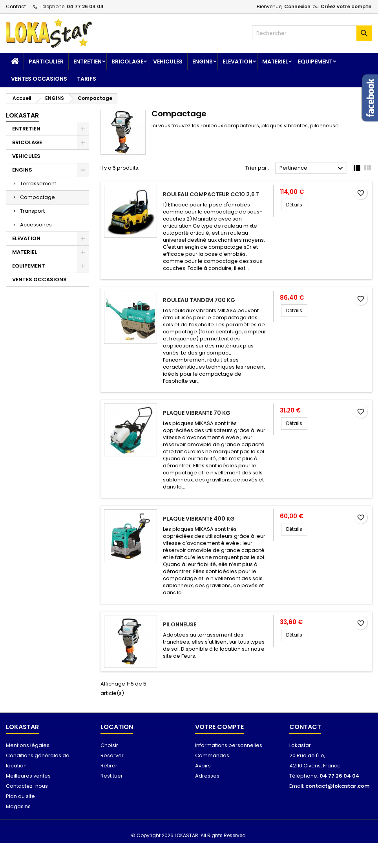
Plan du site (20, 796)
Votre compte (219, 726)
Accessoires (36, 224)
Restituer (111, 776)
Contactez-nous (27, 786)
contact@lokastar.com (337, 786)
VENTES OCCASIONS (39, 79)
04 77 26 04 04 (85, 6)
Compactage (37, 197)
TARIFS (86, 79)
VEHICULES (168, 61)
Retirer (108, 765)
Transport (32, 211)
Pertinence (312, 168)
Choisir (109, 745)
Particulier (46, 61)
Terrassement (38, 183)
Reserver (112, 755)
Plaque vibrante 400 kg (199, 519)
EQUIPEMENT (315, 61)
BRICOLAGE (127, 61)
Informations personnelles (228, 745)
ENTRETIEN (87, 61)
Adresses (207, 776)
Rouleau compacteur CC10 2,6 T (211, 194)
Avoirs (203, 765)
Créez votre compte (346, 6)
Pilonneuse (179, 624)
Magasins (18, 806)
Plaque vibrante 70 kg (196, 413)
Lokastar (22, 115)
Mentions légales (27, 745)
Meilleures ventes (28, 776)
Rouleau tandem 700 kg (199, 300)
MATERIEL (275, 61)
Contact (16, 6)
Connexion (297, 6)
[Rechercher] (312, 33)
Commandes (212, 755)
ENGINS (202, 61)
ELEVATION (237, 61)
